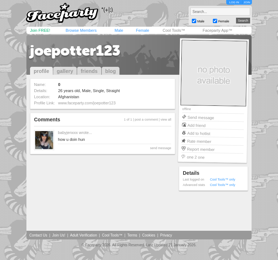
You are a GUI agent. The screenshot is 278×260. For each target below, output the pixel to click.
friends (89, 71)
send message (160, 148)
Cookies (148, 235)
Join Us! (58, 235)
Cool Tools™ (174, 30)
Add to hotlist (198, 133)
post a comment (146, 119)
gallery (65, 71)
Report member (201, 149)
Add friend (197, 125)
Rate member (199, 141)
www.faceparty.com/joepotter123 (87, 103)
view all (165, 119)
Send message (201, 117)
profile (41, 71)
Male (118, 30)
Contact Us (38, 235)
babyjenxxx (68, 132)
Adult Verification (83, 235)
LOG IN (234, 2)
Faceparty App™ (217, 30)
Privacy (166, 235)
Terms (132, 235)
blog (110, 71)
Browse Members (81, 30)
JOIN (247, 2)
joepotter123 (75, 50)
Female (142, 30)
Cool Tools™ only (222, 179)
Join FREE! (40, 30)
